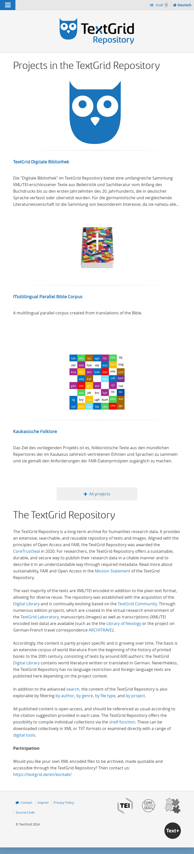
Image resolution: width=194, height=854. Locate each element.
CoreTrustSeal (26, 551)
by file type (105, 695)
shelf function (122, 722)
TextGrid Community (137, 604)
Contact (26, 802)
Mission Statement (112, 571)
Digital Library (26, 604)
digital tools (24, 735)
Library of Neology (123, 623)
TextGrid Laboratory (39, 617)
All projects (99, 494)
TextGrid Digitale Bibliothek (41, 162)
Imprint (43, 802)
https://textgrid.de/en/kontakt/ (42, 774)
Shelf (161, 5)
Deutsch (185, 6)
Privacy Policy (64, 802)
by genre (84, 695)
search (72, 689)
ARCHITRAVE (100, 630)
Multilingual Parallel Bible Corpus (48, 296)
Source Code (25, 812)
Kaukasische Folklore (35, 431)
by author (65, 695)
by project (135, 695)
